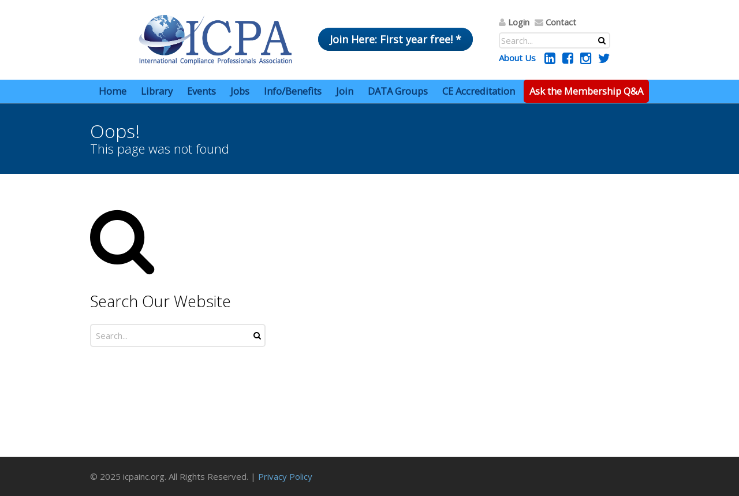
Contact (561, 22)
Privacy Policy (285, 476)
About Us (517, 58)
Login (518, 22)
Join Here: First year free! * (395, 39)
